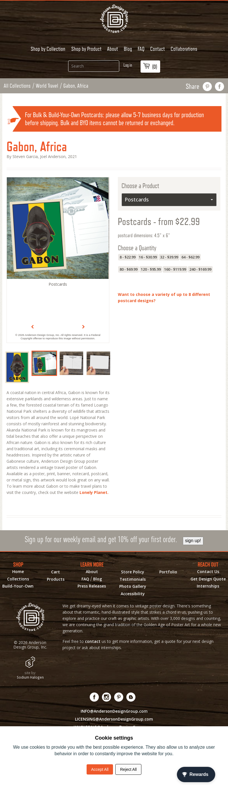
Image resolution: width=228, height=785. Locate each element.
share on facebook (219, 86)
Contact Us (208, 572)
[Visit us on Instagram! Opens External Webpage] (106, 697)
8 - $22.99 (127, 257)
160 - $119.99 (175, 269)
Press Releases (92, 586)
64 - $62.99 (190, 257)
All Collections (17, 85)
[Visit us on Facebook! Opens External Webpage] (94, 697)
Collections (18, 579)
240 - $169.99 (200, 269)
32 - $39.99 (169, 257)
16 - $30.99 (148, 257)
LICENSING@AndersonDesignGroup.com (114, 719)
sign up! (193, 540)
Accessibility (133, 594)
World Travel (47, 85)
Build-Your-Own (18, 586)
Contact (157, 48)
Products (55, 579)
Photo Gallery (132, 586)
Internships (208, 586)
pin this (207, 86)
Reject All (128, 769)
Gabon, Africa (75, 85)
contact (93, 641)
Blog (128, 48)
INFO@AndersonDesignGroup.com (114, 711)
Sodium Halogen (30, 677)
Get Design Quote (208, 579)
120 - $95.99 (151, 269)
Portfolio (168, 572)
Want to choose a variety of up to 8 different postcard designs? (164, 297)
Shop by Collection (48, 48)
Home (18, 572)
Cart (55, 572)
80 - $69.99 (128, 269)
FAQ (141, 48)
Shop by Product (86, 48)
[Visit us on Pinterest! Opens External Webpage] (119, 697)
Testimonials (133, 579)
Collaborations (184, 48)
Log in (128, 65)
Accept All (99, 769)
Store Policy (132, 572)
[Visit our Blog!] (131, 697)
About (112, 48)
